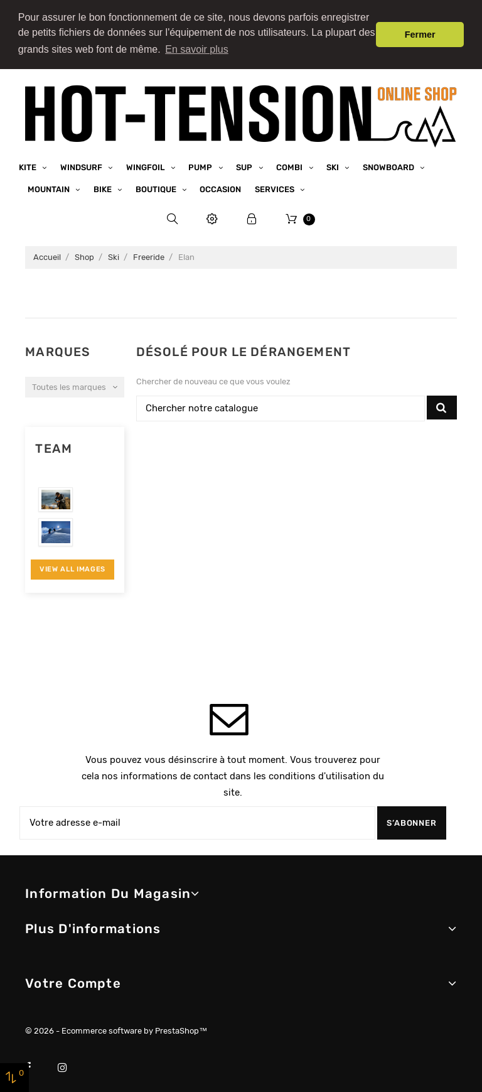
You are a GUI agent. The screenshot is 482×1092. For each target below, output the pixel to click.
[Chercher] (280, 404)
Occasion (220, 185)
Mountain (50, 185)
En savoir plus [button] (196, 49)
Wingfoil (146, 162)
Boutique (157, 185)
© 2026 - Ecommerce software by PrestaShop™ (116, 1026)
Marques (57, 347)
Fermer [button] (420, 35)
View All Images (72, 565)
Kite (28, 162)
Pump (201, 162)
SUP (245, 162)
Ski (333, 162)
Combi (290, 162)
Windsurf (82, 162)
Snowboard (389, 162)
